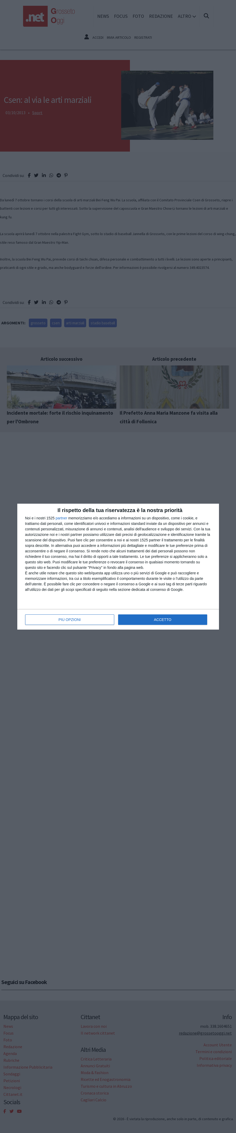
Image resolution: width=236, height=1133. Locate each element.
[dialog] (118, 567)
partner (61, 518)
